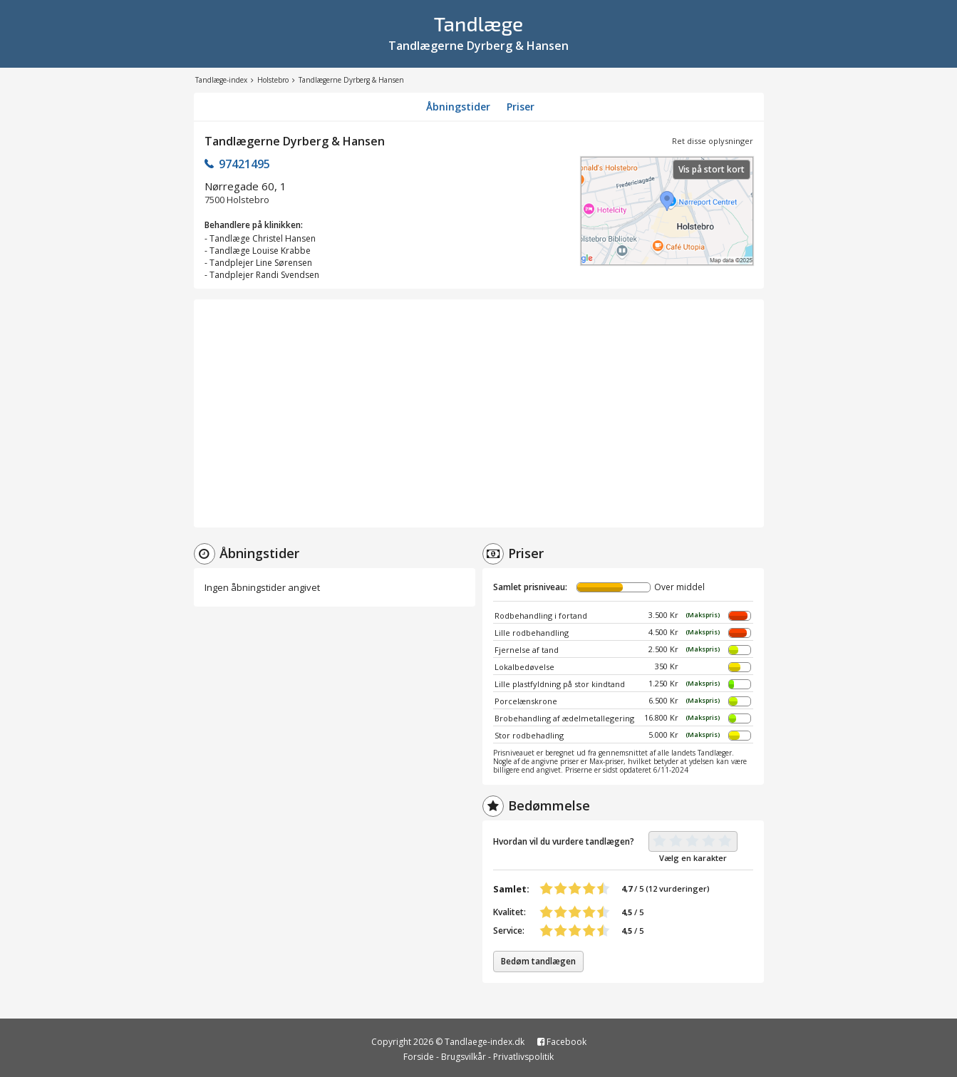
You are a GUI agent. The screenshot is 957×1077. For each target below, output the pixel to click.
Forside (418, 1057)
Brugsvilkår (463, 1057)
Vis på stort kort (711, 169)
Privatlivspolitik (523, 1057)
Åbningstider (458, 106)
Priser (520, 106)
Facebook (561, 1042)
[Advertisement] (479, 413)
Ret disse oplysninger (712, 140)
